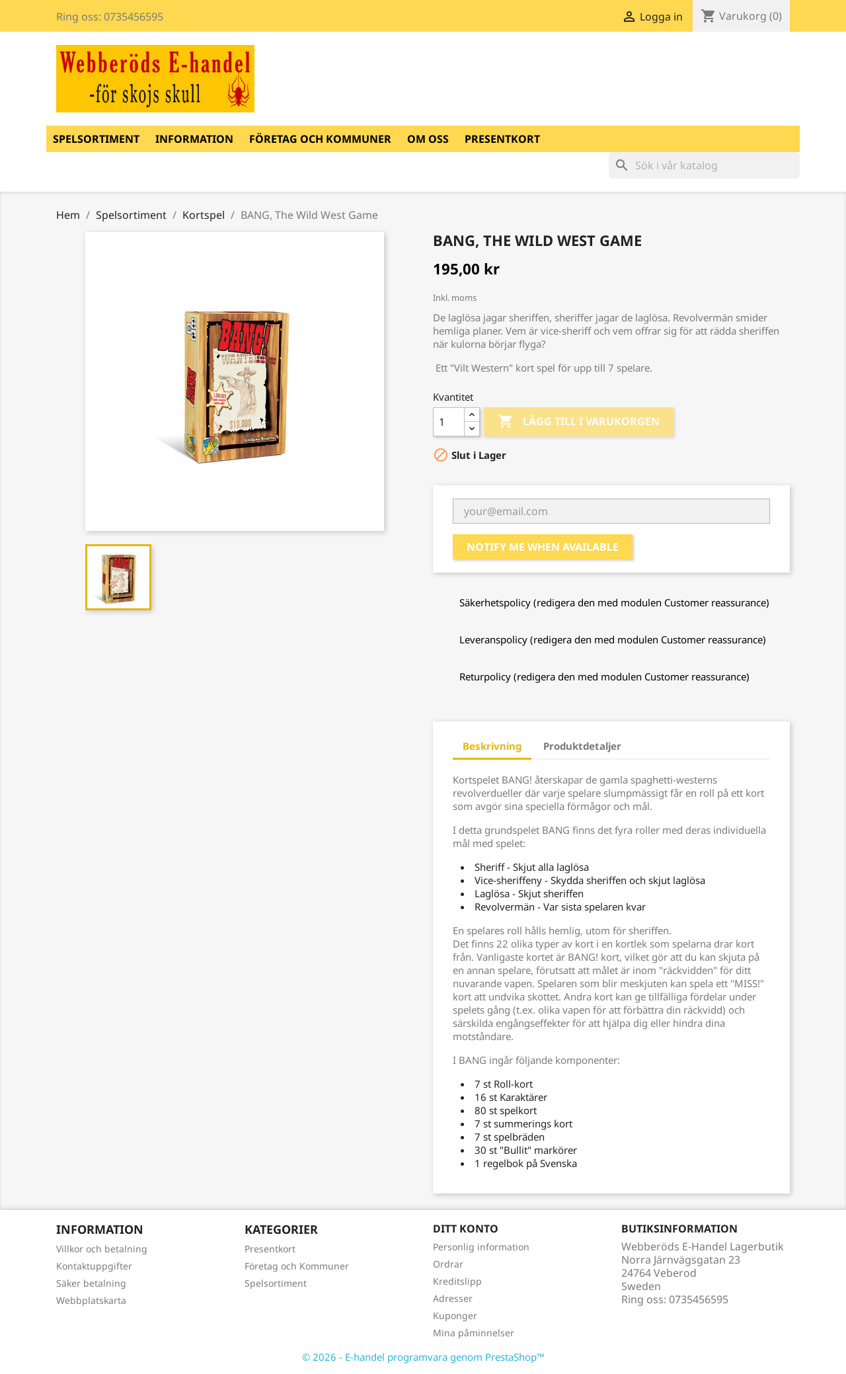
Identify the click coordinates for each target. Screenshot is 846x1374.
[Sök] (704, 165)
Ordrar (448, 1264)
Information (194, 139)
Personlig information (481, 1246)
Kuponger (455, 1315)
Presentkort (502, 139)
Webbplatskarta (91, 1300)
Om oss (428, 139)
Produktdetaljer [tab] (582, 745)
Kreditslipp (457, 1281)
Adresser (453, 1298)
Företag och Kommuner (320, 139)
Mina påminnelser (473, 1332)
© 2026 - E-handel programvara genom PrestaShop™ (423, 1356)
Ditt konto (465, 1228)
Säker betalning (91, 1283)
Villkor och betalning (101, 1248)
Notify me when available (543, 547)
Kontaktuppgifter (94, 1266)
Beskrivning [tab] (492, 745)
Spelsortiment (96, 139)
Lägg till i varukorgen (579, 421)
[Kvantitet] (449, 421)
